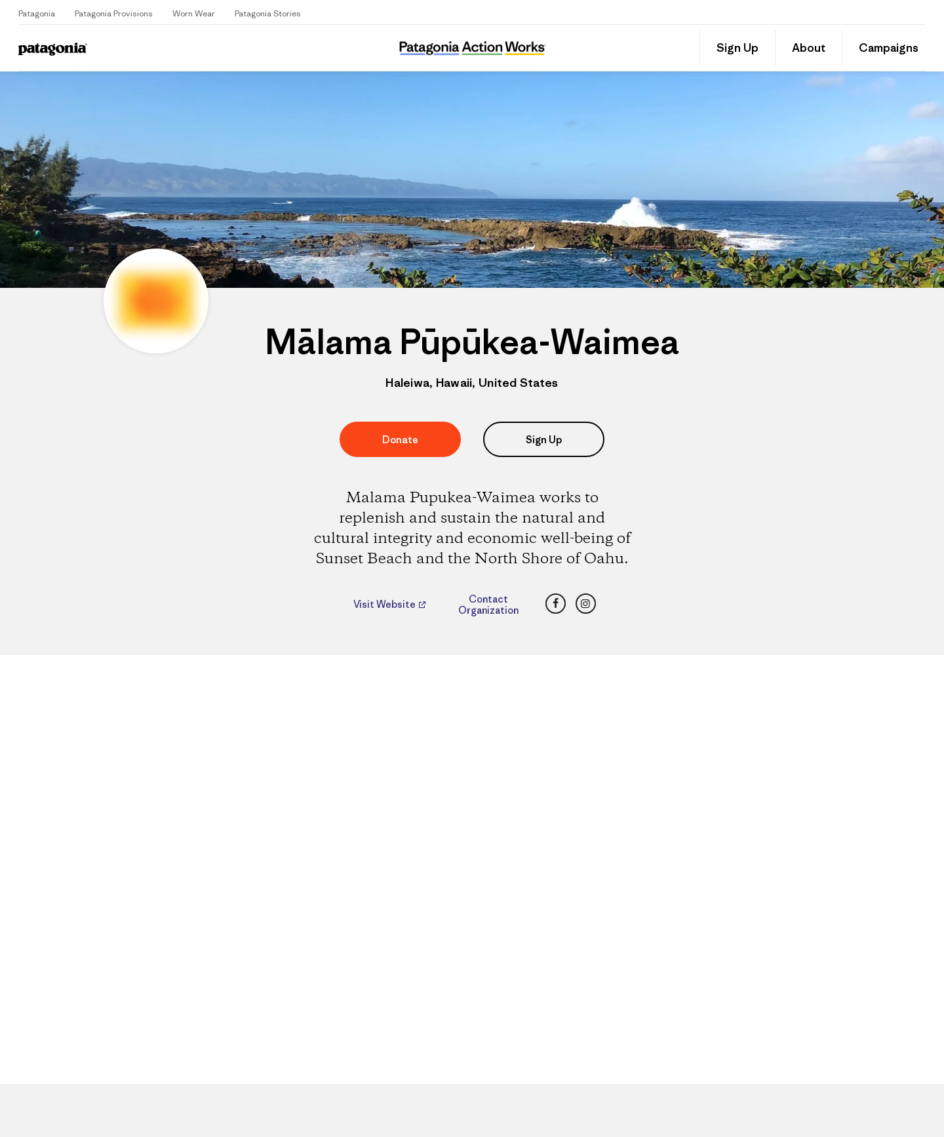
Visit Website (385, 604)
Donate (400, 439)
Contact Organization (488, 604)
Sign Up (737, 48)
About (808, 48)
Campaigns (888, 48)
